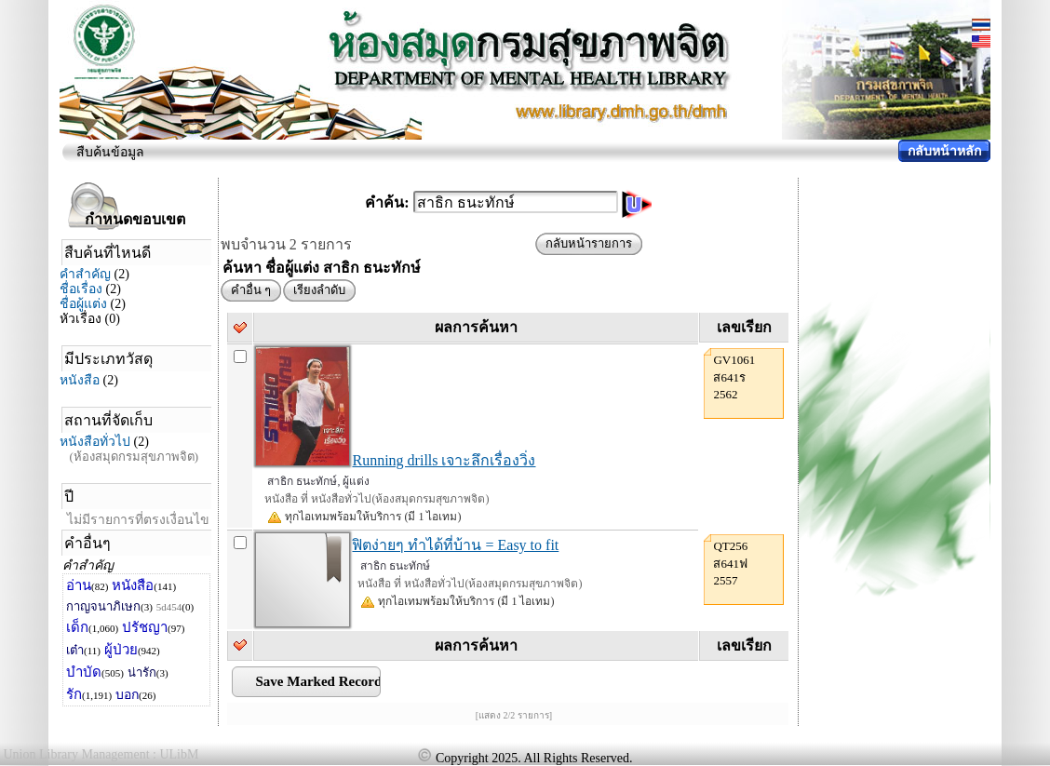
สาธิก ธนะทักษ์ (395, 565)
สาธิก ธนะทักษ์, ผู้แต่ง (318, 481)
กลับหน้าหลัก (944, 151)
